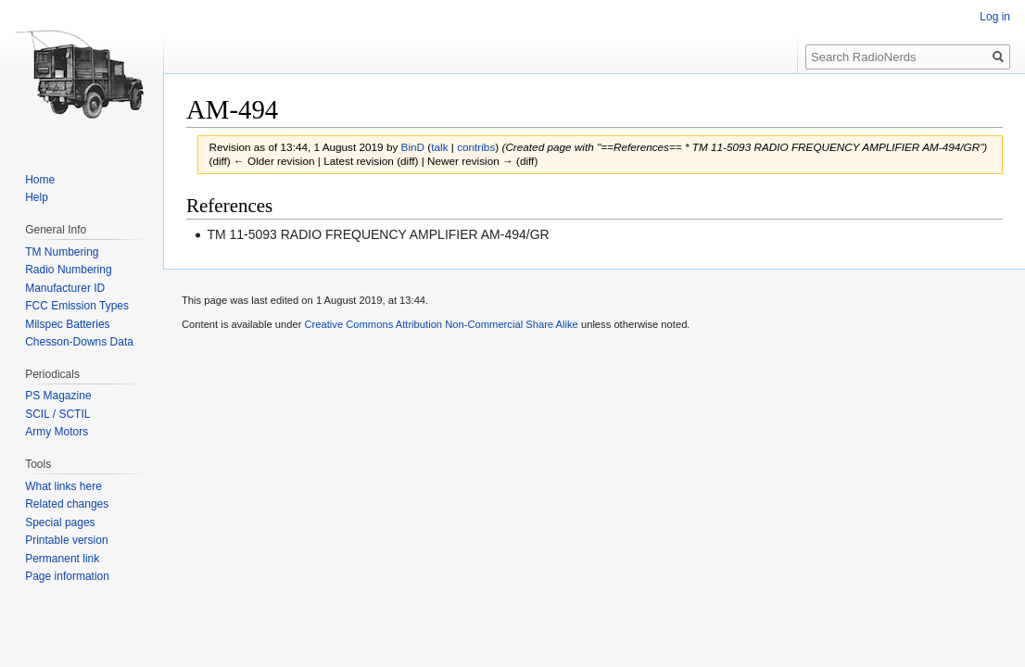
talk (439, 147)
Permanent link (62, 558)
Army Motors (56, 431)
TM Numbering (61, 251)
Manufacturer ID (65, 288)
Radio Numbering (68, 269)
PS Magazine (58, 395)
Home (40, 179)
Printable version (66, 540)
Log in (995, 16)
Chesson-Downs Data (79, 341)
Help (36, 197)
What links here (63, 486)
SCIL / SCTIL (57, 414)
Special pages (60, 522)
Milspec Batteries (67, 324)
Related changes (66, 503)
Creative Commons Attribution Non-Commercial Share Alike (440, 324)
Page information (67, 576)
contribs (476, 147)
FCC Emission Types (77, 305)
